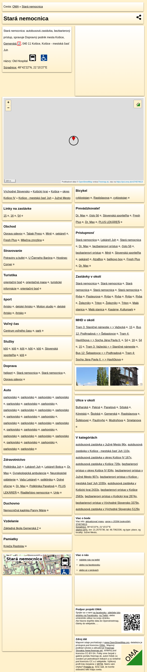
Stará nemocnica (32, 6)
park (38, 330)
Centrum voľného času (18, 330)
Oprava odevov (13, 233)
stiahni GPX (82, 529)
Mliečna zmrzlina (31, 240)
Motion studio (45, 306)
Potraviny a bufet (14, 257)
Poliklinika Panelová (41, 486)
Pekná (96, 407)
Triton (98, 302)
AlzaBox (98, 259)
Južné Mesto (63, 197)
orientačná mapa (36, 282)
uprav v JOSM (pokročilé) (117, 521)
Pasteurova (93, 296)
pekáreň (61, 233)
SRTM (100, 664)
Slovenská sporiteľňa (116, 215)
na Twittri (103, 615)
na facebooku (99, 612)
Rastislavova (101, 197)
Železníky (85, 302)
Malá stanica (96, 309)
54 (19, 215)
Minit (49, 233)
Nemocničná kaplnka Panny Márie (25, 510)
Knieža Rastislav (14, 546)
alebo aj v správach (89, 570)
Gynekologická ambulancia (29, 473)
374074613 (81, 524)
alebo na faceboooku (89, 564)
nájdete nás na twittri (89, 559)
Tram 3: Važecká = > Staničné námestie (110, 346)
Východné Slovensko (17, 191)
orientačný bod (13, 282)
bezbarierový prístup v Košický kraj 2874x (111, 496)
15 (5, 215)
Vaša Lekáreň (28, 479)
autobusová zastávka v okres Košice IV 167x (104, 457)
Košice (55, 191)
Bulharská (82, 407)
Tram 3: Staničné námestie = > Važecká (100, 327)
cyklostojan (83, 197)
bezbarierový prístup (105, 246)
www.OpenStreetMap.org (116, 642)
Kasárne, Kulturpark (120, 309)
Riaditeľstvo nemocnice (35, 492)
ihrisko (8, 306)
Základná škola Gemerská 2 (21, 528)
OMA (15, 6)
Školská (95, 413)
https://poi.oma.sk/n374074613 (129, 182)
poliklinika (47, 479)
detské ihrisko (24, 306)
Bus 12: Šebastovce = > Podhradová (99, 353)
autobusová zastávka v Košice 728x (98, 464)
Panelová (110, 407)
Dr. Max (21, 486)
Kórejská (81, 413)
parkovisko (10, 397)
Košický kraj (40, 191)
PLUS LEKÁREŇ (109, 222)
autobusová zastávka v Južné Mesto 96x (101, 444)
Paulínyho (99, 420)
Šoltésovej (82, 420)
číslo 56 (94, 215)
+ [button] (8, 102)
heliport (8, 372)
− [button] (8, 108)
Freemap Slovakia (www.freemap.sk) (95, 649)
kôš (6, 348)
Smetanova (134, 420)
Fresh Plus (10, 240)
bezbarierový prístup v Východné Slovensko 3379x (107, 502)
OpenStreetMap (85, 182)
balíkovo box (115, 259)
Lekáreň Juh (33, 466)
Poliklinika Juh (12, 466)
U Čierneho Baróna (40, 257)
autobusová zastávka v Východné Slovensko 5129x (108, 509)
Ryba (79, 296)
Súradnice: (10, 67)
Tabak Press (34, 233)
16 (12, 215)
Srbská (124, 407)
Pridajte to (88, 667)
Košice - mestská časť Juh (34, 197)
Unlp (56, 492)
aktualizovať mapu (94, 521)
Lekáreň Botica (54, 466)
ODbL (102, 645)
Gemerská (12, 44)
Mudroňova (116, 420)
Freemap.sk (103, 182)
